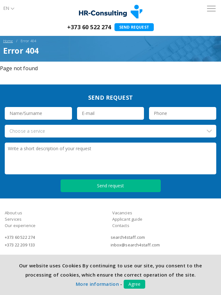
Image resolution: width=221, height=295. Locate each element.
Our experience (20, 225)
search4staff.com (128, 237)
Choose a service (27, 131)
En (6, 8)
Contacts (120, 225)
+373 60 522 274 (89, 27)
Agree (134, 284)
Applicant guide (127, 219)
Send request (134, 27)
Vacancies (122, 213)
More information (97, 284)
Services (13, 219)
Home (8, 40)
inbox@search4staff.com (135, 245)
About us (13, 213)
